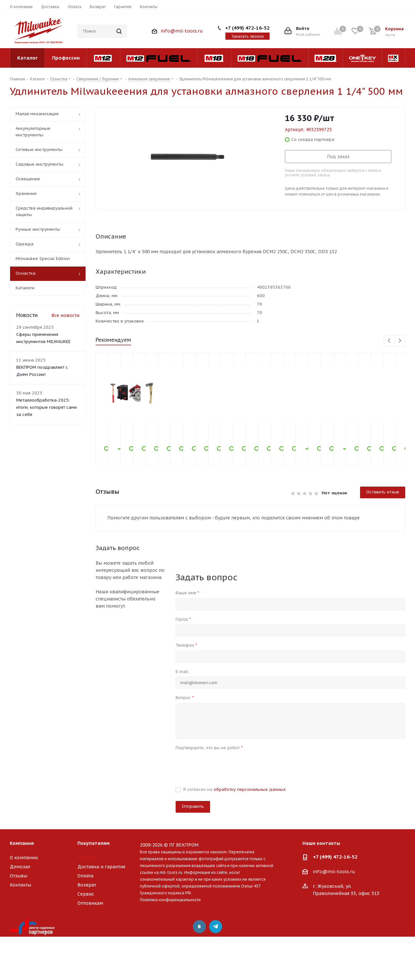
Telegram (215, 926)
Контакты (20, 885)
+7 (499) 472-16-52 (247, 28)
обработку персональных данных (250, 789)
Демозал (20, 867)
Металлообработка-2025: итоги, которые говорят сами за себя (46, 407)
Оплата (85, 876)
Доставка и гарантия (101, 867)
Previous (389, 341)
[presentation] (225, 765)
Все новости (65, 315)
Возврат (86, 885)
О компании (24, 858)
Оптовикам (90, 903)
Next (400, 341)
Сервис (85, 894)
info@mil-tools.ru (182, 31)
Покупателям (93, 843)
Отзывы (18, 876)
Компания (22, 843)
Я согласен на (234, 789)
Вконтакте (199, 926)
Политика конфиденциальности (170, 899)
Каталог (86, 858)
